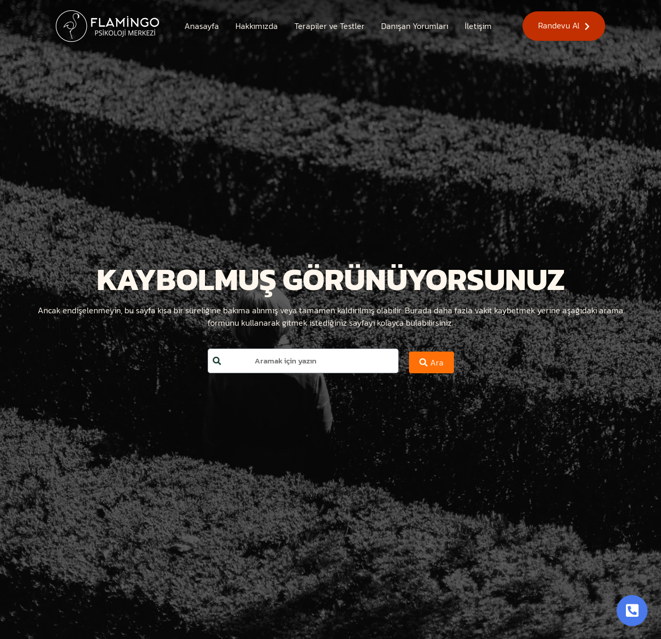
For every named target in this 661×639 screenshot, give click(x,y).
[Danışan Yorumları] (414, 25)
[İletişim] (478, 25)
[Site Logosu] (107, 26)
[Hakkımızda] (256, 25)
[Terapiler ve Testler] (329, 25)
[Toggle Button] (632, 610)
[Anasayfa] (201, 25)
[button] (564, 26)
